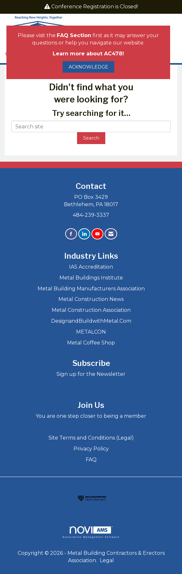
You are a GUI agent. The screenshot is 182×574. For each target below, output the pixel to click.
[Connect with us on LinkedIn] (84, 233)
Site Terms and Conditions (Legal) (91, 438)
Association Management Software (90, 532)
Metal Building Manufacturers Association (91, 289)
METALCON (91, 332)
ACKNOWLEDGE (88, 67)
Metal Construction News (91, 299)
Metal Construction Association (91, 310)
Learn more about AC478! (88, 54)
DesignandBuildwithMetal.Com (91, 321)
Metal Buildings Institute (91, 278)
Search (91, 138)
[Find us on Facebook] (71, 233)
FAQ (91, 460)
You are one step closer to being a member (91, 416)
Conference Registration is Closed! (94, 7)
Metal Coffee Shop (91, 343)
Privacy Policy (91, 449)
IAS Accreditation (91, 267)
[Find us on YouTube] (97, 233)
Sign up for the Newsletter (91, 374)
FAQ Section (74, 35)
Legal (107, 560)
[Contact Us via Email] (111, 233)
